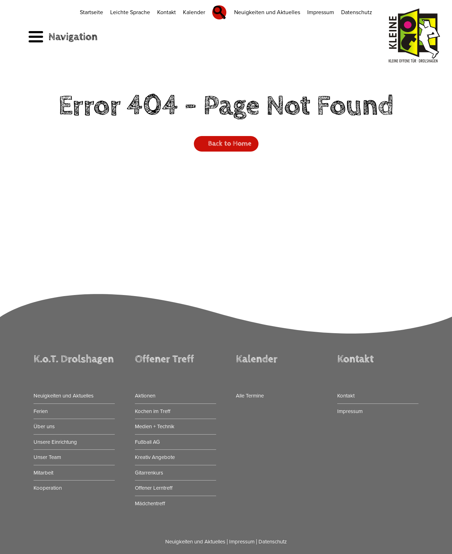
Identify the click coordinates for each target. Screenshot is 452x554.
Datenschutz (356, 12)
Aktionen (145, 396)
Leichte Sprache (130, 12)
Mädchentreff (150, 503)
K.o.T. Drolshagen (74, 359)
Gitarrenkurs (149, 473)
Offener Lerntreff (153, 488)
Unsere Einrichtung (55, 442)
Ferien (41, 411)
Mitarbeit (43, 473)
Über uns (44, 426)
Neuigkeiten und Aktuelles (267, 12)
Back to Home (229, 144)
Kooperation (48, 488)
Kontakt (166, 12)
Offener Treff (164, 359)
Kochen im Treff (152, 411)
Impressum (320, 12)
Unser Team (47, 457)
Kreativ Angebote (155, 457)
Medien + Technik (154, 426)
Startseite (91, 12)
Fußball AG (147, 442)
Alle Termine (250, 396)
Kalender (194, 12)
